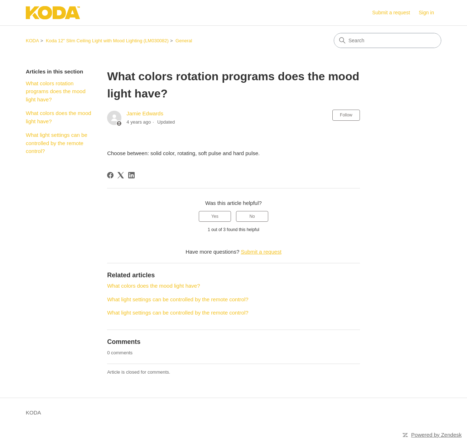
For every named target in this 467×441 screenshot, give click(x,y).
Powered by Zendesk (436, 435)
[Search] (387, 40)
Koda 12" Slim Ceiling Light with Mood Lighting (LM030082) (107, 40)
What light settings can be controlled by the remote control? (56, 143)
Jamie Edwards (144, 113)
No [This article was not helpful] (252, 216)
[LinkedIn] (131, 175)
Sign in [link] (426, 12)
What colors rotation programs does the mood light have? (56, 91)
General (183, 40)
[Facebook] (110, 175)
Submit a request (391, 12)
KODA (32, 40)
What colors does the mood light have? (58, 117)
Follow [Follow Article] (346, 115)
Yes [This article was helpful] (214, 216)
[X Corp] (120, 175)
